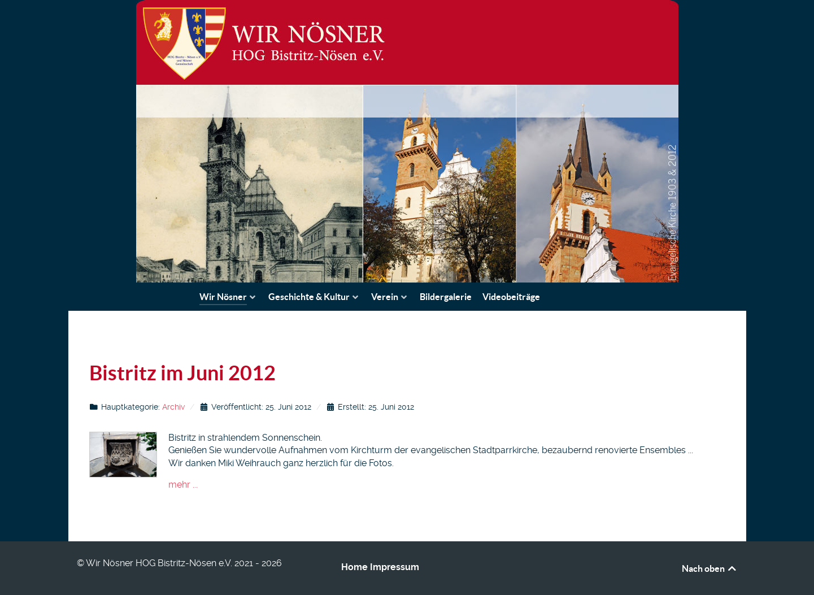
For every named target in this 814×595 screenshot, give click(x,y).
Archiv (173, 406)
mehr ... (183, 484)
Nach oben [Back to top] (710, 568)
